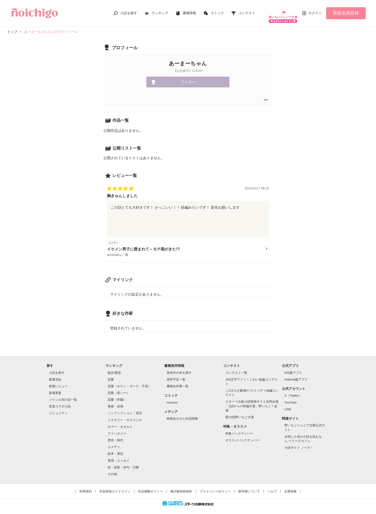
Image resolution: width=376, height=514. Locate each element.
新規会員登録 (346, 10)
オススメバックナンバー (242, 436)
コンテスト (246, 10)
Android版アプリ (296, 375)
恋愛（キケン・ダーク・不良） (129, 382)
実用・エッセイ (118, 456)
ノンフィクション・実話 (125, 409)
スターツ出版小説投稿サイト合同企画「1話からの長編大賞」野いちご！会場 (251, 402)
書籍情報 (189, 10)
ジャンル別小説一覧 (63, 395)
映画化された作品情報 (182, 414)
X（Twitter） (293, 391)
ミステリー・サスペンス (125, 416)
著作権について (249, 487)
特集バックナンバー (239, 429)
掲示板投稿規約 (181, 487)
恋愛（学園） (117, 395)
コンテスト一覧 (236, 368)
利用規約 (85, 487)
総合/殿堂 (114, 368)
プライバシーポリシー (215, 487)
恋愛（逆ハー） (118, 389)
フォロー (188, 77)
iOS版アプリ (293, 368)
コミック (217, 10)
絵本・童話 (115, 449)
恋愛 (111, 375)
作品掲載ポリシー (150, 487)
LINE (287, 405)
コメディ (114, 443)
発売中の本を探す (179, 368)
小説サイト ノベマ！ (298, 443)
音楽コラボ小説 (60, 402)
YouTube (290, 398)
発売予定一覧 (176, 375)
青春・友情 (115, 402)
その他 (112, 470)
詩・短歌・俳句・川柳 (123, 463)
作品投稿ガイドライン (114, 487)
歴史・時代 (115, 436)
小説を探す (128, 10)
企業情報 (290, 487)
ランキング (160, 10)
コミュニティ (58, 409)
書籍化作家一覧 (177, 382)
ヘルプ (272, 487)
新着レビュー (58, 382)
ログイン (315, 10)
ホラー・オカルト (120, 422)
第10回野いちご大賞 (239, 413)
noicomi (172, 398)
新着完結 (55, 375)
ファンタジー (117, 429)
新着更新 (55, 389)
